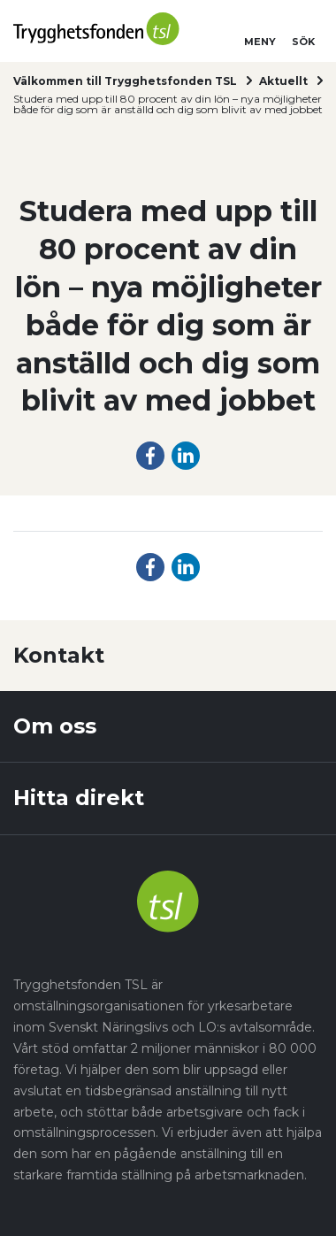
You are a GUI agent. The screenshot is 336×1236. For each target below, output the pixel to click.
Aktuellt (283, 81)
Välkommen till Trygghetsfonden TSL (125, 81)
